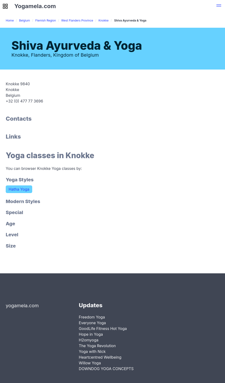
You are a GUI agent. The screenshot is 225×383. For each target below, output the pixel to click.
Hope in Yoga (91, 334)
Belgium (24, 20)
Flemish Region (45, 20)
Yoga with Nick (92, 351)
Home (10, 20)
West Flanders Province (77, 20)
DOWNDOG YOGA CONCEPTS (106, 368)
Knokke (104, 20)
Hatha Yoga (19, 189)
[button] (219, 6)
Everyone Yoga (92, 322)
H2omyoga (88, 340)
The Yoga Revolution (97, 345)
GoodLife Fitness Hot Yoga (103, 328)
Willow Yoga (90, 363)
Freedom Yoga (92, 317)
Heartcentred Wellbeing (100, 357)
